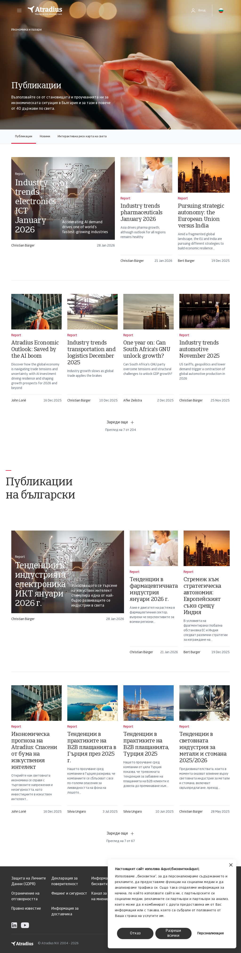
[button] (19, 10)
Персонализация (210, 933)
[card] (63, 204)
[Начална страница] (104, 10)
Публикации (23, 136)
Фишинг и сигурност (69, 894)
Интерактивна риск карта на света (82, 136)
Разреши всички (173, 933)
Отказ (135, 933)
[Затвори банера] (231, 865)
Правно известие (26, 909)
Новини (45, 136)
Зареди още (121, 422)
